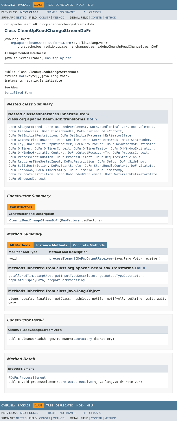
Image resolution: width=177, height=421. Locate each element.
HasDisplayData (58, 58)
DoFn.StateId (142, 165)
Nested (21, 17)
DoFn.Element (142, 127)
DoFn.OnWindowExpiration (132, 148)
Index (80, 4)
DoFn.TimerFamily (51, 170)
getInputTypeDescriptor (75, 275)
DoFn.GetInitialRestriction (33, 135)
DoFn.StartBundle (66, 165)
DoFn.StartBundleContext (106, 165)
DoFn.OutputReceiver (85, 152)
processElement (63, 258)
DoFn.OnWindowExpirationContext (36, 152)
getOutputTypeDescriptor (121, 275)
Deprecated (64, 4)
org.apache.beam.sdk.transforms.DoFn (41, 43)
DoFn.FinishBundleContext (99, 131)
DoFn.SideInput (133, 161)
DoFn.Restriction (79, 161)
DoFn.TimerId (81, 170)
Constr (44, 17)
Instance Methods (51, 245)
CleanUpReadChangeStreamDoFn (34, 220)
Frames (51, 12)
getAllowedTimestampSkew (30, 275)
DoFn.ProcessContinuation (31, 157)
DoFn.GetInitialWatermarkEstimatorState (96, 135)
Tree (49, 4)
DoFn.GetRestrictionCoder (31, 140)
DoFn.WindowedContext (27, 178)
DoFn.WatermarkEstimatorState (131, 174)
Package (24, 4)
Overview (8, 4)
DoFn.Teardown (21, 170)
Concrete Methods (89, 245)
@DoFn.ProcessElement (27, 377)
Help (90, 4)
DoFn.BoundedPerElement (66, 127)
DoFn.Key (16, 144)
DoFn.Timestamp (109, 170)
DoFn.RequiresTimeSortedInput (35, 161)
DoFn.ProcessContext (130, 152)
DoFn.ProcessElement (74, 157)
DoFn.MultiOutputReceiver (49, 144)
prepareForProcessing (66, 280)
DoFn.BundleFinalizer (108, 127)
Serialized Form (18, 92)
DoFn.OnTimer (20, 148)
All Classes (92, 12)
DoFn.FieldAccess (23, 131)
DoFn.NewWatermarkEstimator (131, 144)
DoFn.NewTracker (89, 144)
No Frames (68, 12)
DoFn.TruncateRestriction (31, 174)
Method (59, 17)
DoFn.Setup (107, 161)
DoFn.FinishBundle (58, 131)
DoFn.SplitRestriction (28, 165)
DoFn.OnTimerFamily (90, 148)
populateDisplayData (26, 280)
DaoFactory (70, 220)
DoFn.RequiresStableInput (118, 157)
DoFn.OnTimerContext (52, 148)
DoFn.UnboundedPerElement (79, 174)
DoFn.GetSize (68, 140)
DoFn (23, 76)
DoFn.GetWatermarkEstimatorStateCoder (116, 140)
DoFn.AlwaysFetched (25, 127)
